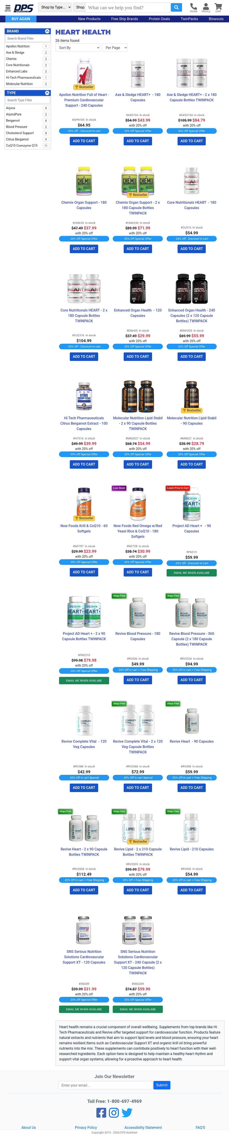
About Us (28, 1127)
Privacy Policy (86, 1127)
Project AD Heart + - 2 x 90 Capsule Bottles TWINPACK (84, 636)
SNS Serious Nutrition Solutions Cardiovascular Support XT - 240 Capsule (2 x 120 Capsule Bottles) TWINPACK (138, 962)
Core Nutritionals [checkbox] (27, 65)
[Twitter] (127, 1116)
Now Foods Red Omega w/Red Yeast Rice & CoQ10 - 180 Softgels (138, 531)
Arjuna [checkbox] (27, 108)
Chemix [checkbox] (27, 59)
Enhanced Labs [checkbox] (27, 71)
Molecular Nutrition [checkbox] (27, 84)
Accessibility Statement (143, 1127)
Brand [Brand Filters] (13, 31)
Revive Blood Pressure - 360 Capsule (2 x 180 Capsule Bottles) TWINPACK (192, 638)
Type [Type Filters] (11, 93)
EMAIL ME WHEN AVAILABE (192, 572)
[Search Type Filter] (27, 100)
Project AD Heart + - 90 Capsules (192, 528)
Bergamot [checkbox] (27, 120)
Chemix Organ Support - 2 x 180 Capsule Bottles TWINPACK (138, 207)
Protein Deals (159, 19)
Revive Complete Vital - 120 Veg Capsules (84, 744)
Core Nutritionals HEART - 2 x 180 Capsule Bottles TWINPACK (84, 315)
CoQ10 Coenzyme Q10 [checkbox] (27, 145)
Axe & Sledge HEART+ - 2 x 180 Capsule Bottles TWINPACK (192, 97)
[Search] (127, 7)
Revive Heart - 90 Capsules (192, 741)
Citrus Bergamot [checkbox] (27, 139)
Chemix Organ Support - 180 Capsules (84, 205)
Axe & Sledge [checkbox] (27, 52)
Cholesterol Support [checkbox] (27, 133)
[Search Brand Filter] (27, 38)
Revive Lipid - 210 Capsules (192, 849)
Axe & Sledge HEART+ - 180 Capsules (138, 97)
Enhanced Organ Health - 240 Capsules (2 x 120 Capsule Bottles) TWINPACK (192, 315)
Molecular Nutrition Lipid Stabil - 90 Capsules (192, 421)
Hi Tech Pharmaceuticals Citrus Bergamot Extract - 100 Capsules (84, 423)
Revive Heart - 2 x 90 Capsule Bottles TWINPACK (84, 852)
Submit (162, 1085)
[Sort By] (77, 47)
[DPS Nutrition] (23, 8)
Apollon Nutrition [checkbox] (27, 46)
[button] (7, 8)
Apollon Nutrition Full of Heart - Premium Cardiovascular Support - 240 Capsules (84, 100)
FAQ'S (200, 1127)
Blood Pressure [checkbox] (27, 127)
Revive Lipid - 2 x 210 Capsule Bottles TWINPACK (138, 852)
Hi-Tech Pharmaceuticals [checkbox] (27, 77)
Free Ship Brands (124, 19)
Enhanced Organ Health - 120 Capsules (138, 313)
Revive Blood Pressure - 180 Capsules (138, 636)
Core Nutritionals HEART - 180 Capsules (192, 205)
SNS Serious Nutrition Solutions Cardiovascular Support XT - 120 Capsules (84, 956)
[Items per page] (115, 47)
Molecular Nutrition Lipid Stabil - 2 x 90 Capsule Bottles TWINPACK (138, 423)
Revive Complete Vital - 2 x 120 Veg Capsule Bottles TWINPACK (138, 746)
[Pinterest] (114, 1116)
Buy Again (21, 19)
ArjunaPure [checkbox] (27, 114)
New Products (89, 19)
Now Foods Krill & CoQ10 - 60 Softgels (84, 528)
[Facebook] (101, 1116)
